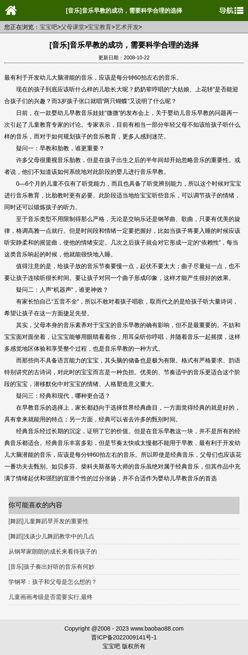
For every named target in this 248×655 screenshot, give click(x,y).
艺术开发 (127, 27)
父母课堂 (72, 27)
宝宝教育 (99, 27)
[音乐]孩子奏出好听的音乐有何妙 (51, 566)
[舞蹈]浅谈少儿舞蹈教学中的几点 (51, 536)
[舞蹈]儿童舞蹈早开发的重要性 (48, 521)
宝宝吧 (48, 27)
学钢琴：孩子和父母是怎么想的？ (52, 581)
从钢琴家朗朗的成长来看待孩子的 (52, 551)
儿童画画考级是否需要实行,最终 (50, 597)
